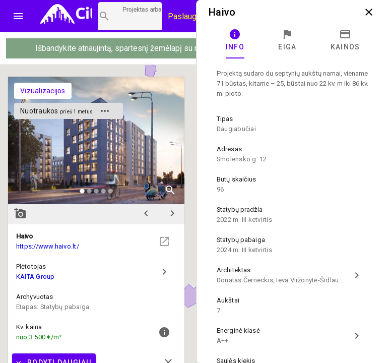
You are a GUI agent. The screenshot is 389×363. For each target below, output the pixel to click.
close (369, 12)
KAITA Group (35, 276)
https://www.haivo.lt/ (47, 246)
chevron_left (146, 213)
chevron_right (172, 213)
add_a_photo (20, 213)
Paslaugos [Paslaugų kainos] (187, 16)
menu (18, 16)
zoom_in (170, 190)
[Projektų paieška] (130, 16)
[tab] (235, 40)
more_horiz (105, 111)
